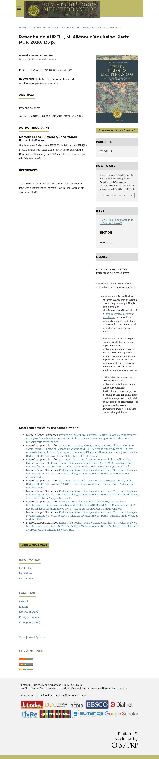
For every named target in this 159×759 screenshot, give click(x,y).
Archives (35, 27)
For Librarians (27, 578)
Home (23, 27)
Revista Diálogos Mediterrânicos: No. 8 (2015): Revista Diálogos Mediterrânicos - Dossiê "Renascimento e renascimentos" (81, 473)
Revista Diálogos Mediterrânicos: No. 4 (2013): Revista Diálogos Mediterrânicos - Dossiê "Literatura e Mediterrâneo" (82, 454)
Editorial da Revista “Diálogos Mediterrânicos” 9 (87, 512)
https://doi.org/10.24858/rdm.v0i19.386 (49, 70)
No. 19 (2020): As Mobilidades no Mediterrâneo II (74, 27)
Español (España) (29, 611)
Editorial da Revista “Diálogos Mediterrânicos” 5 (87, 522)
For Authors (25, 573)
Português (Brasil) (29, 622)
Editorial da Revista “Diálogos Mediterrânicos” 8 (87, 470)
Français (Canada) (30, 617)
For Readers (25, 567)
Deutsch (24, 601)
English (23, 606)
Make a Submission (34, 545)
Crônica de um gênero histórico (78, 435)
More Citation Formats (114, 195)
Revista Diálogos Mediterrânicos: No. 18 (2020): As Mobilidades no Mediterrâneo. (74, 508)
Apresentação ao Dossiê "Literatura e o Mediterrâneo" (91, 480)
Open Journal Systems (32, 637)
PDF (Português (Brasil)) (118, 130)
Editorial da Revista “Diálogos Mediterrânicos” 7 (87, 491)
